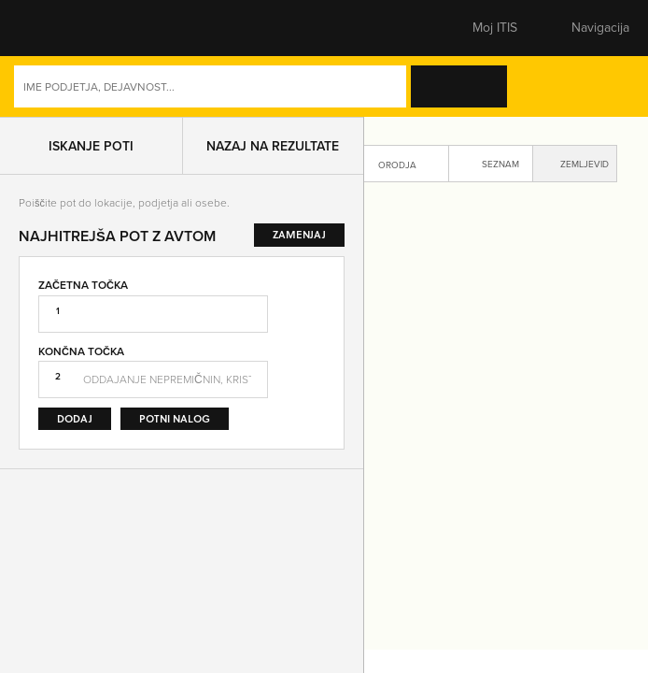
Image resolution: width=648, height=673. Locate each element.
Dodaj (74, 418)
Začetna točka (83, 285)
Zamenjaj (311, 353)
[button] (51, 28)
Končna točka (81, 351)
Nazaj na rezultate (272, 145)
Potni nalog (174, 418)
